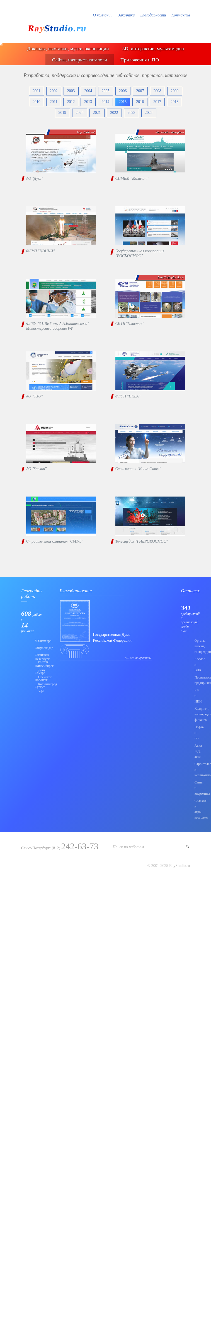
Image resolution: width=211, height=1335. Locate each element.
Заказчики (126, 15)
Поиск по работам (128, 847)
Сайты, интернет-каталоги (79, 60)
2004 (88, 91)
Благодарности (153, 15)
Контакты (180, 15)
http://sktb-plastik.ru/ (171, 277)
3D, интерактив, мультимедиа (153, 48)
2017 (157, 102)
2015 (123, 102)
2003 (71, 91)
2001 (36, 91)
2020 (80, 113)
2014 (105, 102)
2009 (175, 91)
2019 (62, 113)
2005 (106, 91)
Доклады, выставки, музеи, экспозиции (68, 48)
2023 (131, 113)
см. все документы (138, 658)
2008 (157, 91)
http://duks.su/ (86, 132)
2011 (53, 102)
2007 (140, 91)
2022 (114, 113)
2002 (54, 91)
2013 (88, 102)
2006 (123, 91)
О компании (103, 15)
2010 (36, 102)
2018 (174, 102)
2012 (71, 102)
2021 (97, 113)
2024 (149, 113)
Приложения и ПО (139, 60)
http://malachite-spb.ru (170, 132)
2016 (140, 102)
